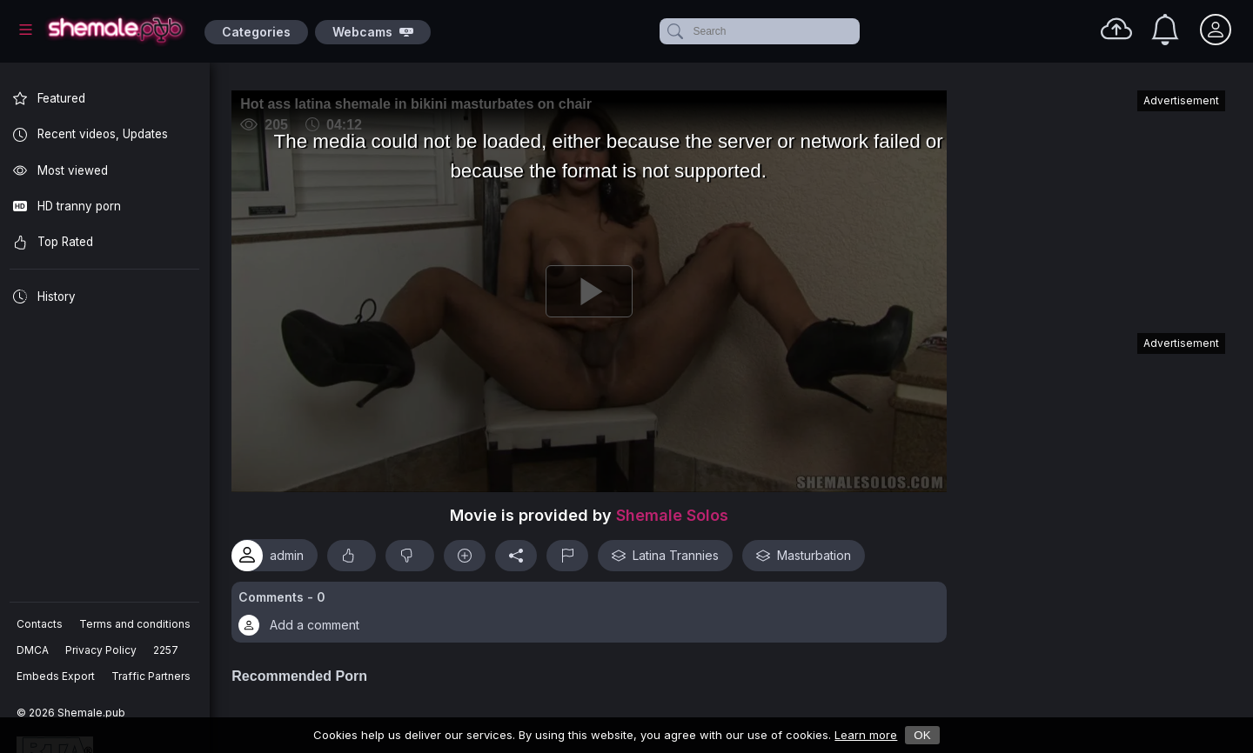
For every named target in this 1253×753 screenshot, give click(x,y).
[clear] (856, 31)
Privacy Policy (101, 649)
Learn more (865, 735)
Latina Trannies (672, 551)
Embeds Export (56, 676)
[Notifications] (1165, 29)
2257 (166, 649)
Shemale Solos (676, 512)
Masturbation (810, 551)
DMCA (33, 649)
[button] (592, 608)
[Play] (592, 289)
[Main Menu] (26, 29)
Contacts (40, 623)
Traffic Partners (151, 676)
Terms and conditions (135, 623)
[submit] (674, 31)
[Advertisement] (1094, 203)
